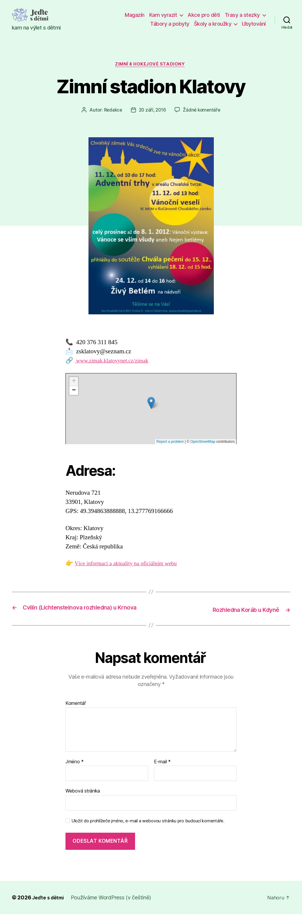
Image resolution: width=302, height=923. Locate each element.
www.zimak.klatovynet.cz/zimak (116, 362)
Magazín (135, 15)
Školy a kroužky (213, 24)
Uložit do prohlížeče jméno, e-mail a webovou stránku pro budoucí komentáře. (147, 829)
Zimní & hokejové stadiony (151, 65)
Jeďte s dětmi (50, 906)
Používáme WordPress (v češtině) (115, 906)
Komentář (75, 712)
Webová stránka (82, 800)
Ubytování (254, 24)
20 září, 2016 (152, 111)
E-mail (162, 770)
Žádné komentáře (203, 111)
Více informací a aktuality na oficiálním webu (131, 564)
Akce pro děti (204, 15)
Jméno (74, 770)
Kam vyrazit (163, 15)
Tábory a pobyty (169, 24)
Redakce (111, 111)
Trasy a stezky (242, 15)
